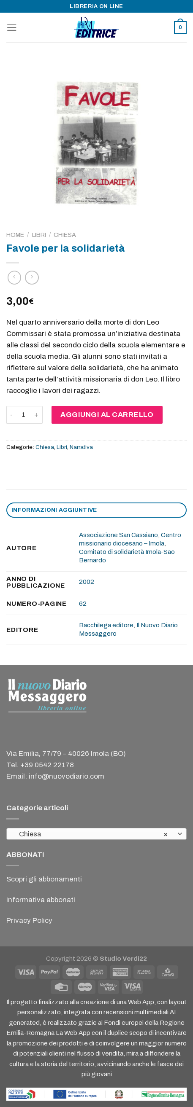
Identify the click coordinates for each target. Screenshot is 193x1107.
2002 (86, 581)
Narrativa (81, 447)
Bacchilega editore (106, 625)
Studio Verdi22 (123, 958)
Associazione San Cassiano (118, 535)
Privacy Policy (29, 920)
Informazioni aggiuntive (54, 510)
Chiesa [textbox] (91, 834)
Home (15, 234)
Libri (39, 234)
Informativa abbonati (40, 900)
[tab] (96, 510)
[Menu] (11, 27)
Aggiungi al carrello (106, 415)
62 (83, 603)
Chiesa (65, 234)
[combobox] (96, 834)
